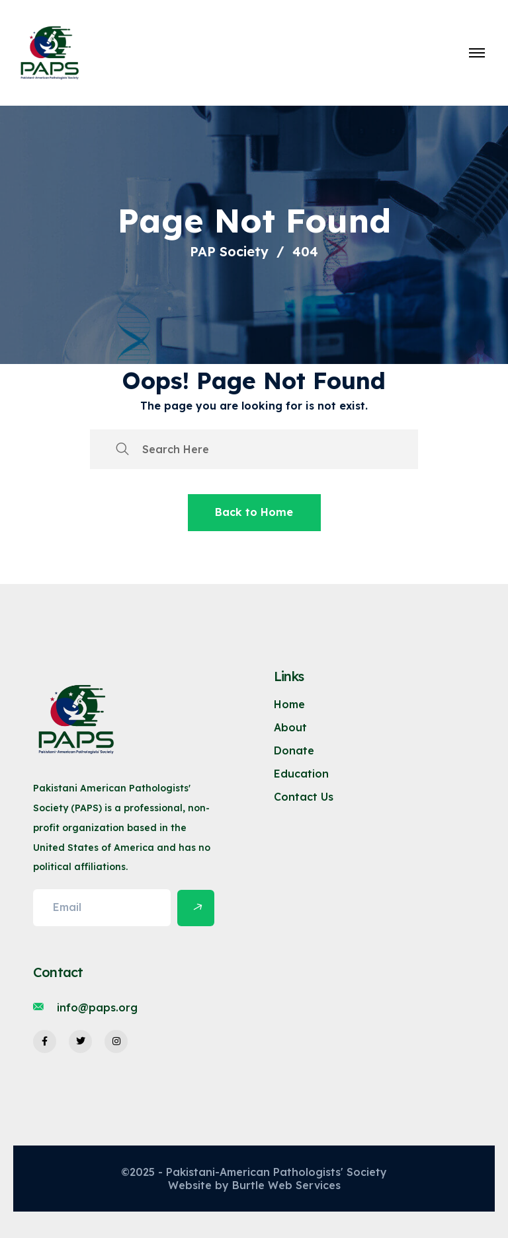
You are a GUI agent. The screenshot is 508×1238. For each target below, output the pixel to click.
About (290, 727)
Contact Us (303, 796)
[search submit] (122, 449)
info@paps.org (97, 1007)
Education (301, 773)
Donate (294, 750)
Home (289, 704)
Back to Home (254, 512)
